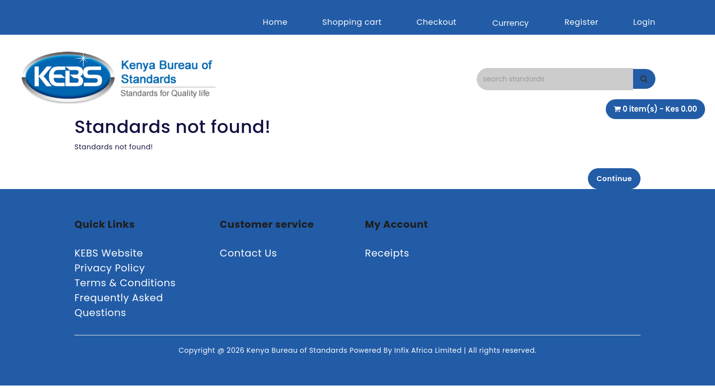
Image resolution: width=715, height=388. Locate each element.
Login (644, 22)
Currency (510, 23)
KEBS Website (108, 255)
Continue (611, 179)
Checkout (437, 22)
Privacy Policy (109, 270)
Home (275, 22)
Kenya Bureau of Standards (298, 353)
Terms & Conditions (125, 285)
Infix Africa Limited (429, 353)
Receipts (387, 255)
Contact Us (249, 255)
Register (581, 22)
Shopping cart (352, 22)
